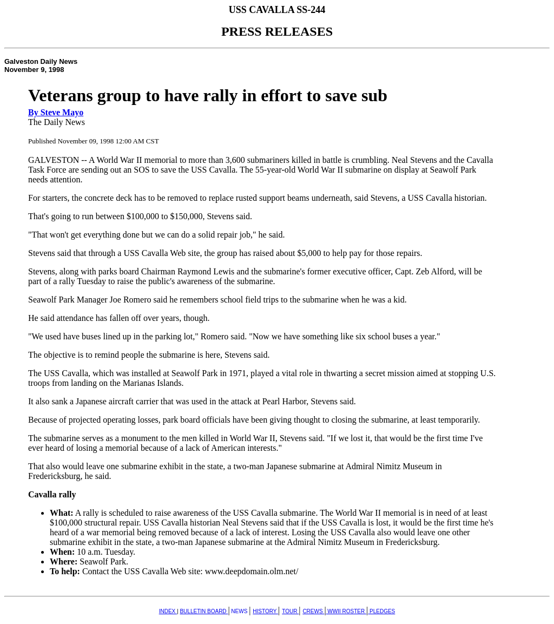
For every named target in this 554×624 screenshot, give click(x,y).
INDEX (168, 611)
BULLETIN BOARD (204, 611)
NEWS (239, 611)
